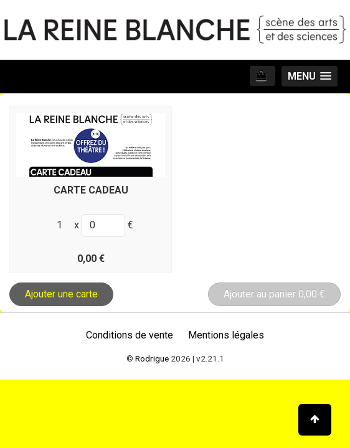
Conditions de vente (129, 335)
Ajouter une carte (61, 294)
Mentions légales (226, 335)
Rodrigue (152, 358)
